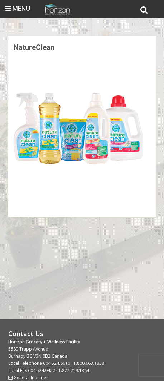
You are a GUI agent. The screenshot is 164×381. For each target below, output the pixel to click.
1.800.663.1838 (88, 363)
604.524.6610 (56, 363)
